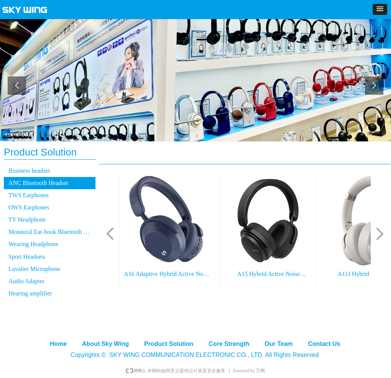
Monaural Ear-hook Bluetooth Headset (51, 232)
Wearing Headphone (33, 244)
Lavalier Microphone (34, 269)
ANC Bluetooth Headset (38, 183)
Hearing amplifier (30, 293)
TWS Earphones (28, 195)
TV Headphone (27, 219)
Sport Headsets (26, 256)
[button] (380, 9)
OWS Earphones (28, 207)
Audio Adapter (26, 281)
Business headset (29, 170)
